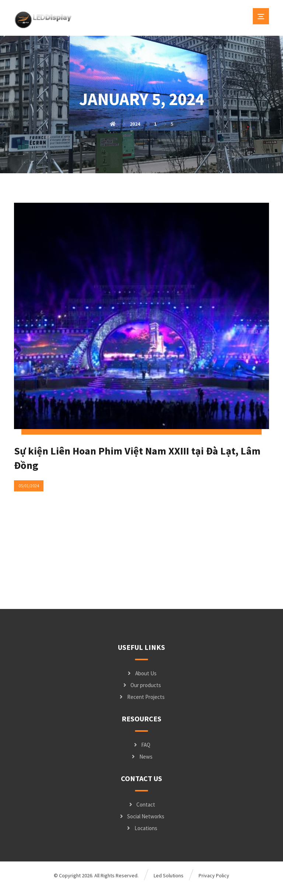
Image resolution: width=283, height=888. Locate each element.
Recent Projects (142, 696)
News (142, 756)
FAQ (141, 744)
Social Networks (141, 816)
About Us (142, 673)
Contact (141, 804)
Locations (141, 828)
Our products (141, 685)
